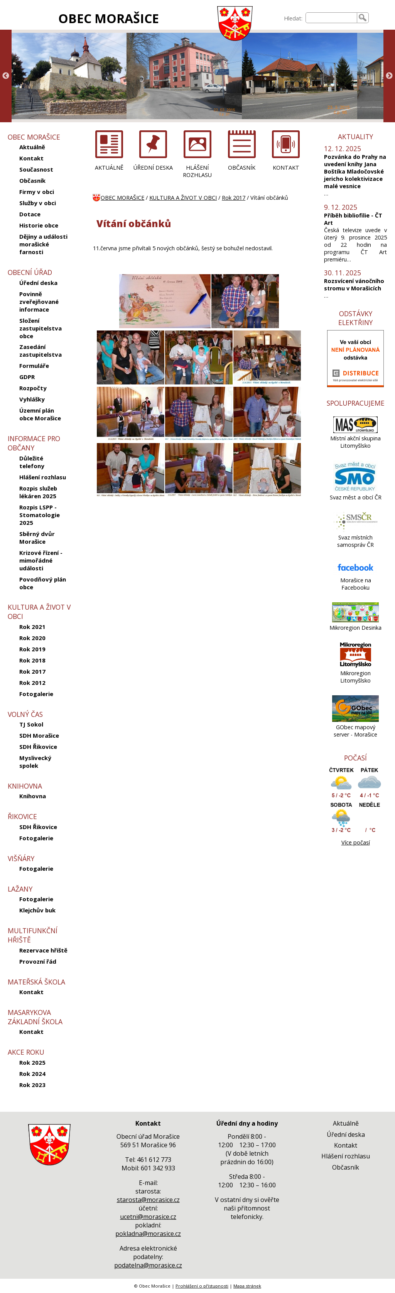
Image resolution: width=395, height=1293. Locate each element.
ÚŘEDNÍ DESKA (153, 167)
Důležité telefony (31, 462)
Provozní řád (37, 961)
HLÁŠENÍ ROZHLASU (197, 171)
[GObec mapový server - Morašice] (355, 719)
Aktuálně (32, 147)
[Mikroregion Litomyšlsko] (355, 665)
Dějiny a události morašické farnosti (43, 244)
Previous (6, 76)
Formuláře (34, 365)
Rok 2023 (32, 1085)
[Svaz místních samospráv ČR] (355, 530)
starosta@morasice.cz (148, 1199)
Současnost (36, 169)
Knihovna (32, 796)
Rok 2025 (32, 1062)
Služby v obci (37, 203)
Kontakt (31, 158)
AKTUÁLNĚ (109, 167)
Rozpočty (33, 388)
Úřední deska (38, 283)
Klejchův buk (37, 910)
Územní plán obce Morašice (40, 414)
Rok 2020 (32, 638)
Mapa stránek (247, 1286)
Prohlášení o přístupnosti (202, 1286)
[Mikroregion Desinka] (355, 620)
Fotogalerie (36, 694)
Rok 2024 (32, 1073)
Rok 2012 (32, 682)
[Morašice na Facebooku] (355, 573)
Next (389, 76)
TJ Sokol (31, 724)
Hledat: (293, 18)
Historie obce (38, 225)
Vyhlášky (32, 399)
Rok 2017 (32, 671)
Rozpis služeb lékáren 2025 (38, 492)
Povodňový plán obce (42, 583)
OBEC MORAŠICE (108, 18)
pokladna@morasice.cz (148, 1233)
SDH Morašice (39, 735)
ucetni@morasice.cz (148, 1216)
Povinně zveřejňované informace (39, 301)
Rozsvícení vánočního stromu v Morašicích (354, 284)
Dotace (30, 214)
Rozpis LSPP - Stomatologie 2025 (39, 514)
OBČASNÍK (241, 167)
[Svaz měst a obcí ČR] (355, 490)
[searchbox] (331, 17)
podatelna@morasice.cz (148, 1265)
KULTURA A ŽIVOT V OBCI (183, 197)
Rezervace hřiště (43, 950)
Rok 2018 (32, 660)
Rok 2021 (32, 626)
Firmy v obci (36, 192)
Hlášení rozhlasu (42, 477)
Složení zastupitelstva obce (40, 328)
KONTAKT (286, 167)
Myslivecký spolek (35, 761)
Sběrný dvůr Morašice (37, 537)
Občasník (32, 180)
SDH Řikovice (38, 746)
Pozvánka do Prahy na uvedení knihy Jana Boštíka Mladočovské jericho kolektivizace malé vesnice (355, 171)
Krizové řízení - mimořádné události (40, 560)
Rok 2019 (32, 649)
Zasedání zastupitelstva (40, 350)
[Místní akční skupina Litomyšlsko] (355, 431)
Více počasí (355, 842)
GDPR (27, 377)
